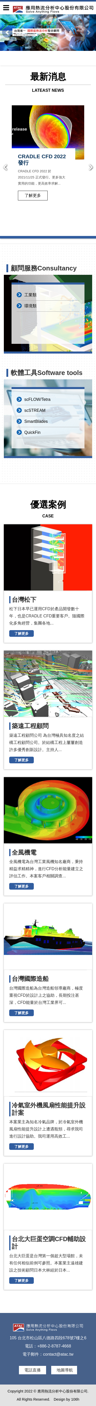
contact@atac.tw (58, 1354)
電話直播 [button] (33, 1370)
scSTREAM (35, 410)
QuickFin (32, 432)
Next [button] (91, 167)
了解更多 (33, 195)
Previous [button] (5, 167)
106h (75, 1399)
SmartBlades (36, 421)
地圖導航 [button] (65, 1370)
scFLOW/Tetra (37, 399)
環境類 (30, 306)
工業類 (30, 295)
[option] (48, 161)
